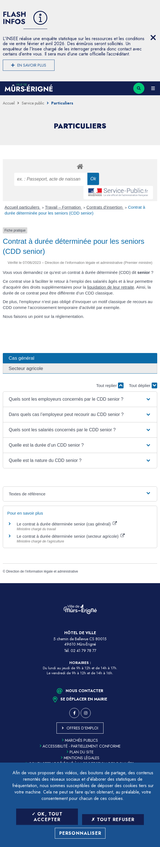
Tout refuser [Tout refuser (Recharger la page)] (113, 819)
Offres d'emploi (82, 728)
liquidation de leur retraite (110, 287)
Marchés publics (80, 740)
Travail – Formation (63, 207)
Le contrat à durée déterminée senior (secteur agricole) (71, 536)
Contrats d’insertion (105, 207)
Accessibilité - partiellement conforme (80, 746)
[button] (80, 399)
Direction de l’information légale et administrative (42, 571)
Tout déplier (143, 385)
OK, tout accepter (47, 816)
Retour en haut (151, 583)
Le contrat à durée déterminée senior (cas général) (67, 524)
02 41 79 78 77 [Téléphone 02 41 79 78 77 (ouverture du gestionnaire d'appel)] (83, 650)
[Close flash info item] (153, 37)
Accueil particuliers (23, 207)
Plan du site (80, 752)
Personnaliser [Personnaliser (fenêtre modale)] (80, 833)
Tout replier (110, 385)
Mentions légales (80, 758)
